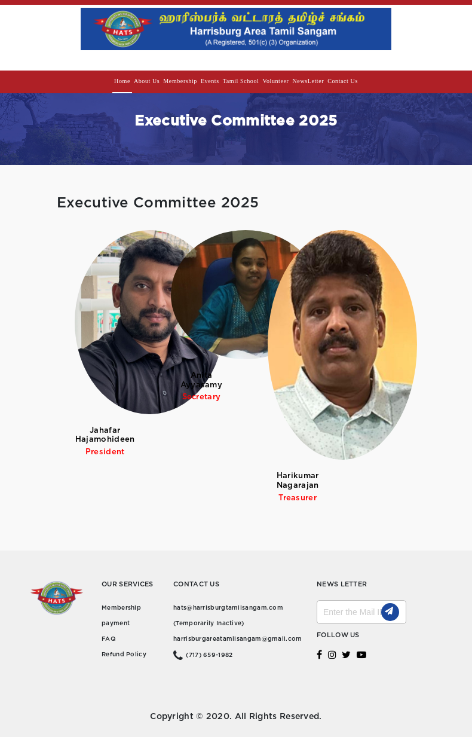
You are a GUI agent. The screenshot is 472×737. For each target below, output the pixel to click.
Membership (180, 81)
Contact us (342, 81)
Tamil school (241, 81)
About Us (147, 81)
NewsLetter (308, 81)
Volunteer (275, 81)
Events (210, 81)
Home (122, 81)
